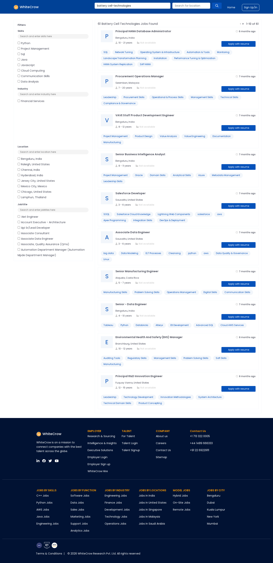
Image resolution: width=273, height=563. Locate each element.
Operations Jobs (115, 524)
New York (213, 517)
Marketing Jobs (80, 517)
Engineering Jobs (47, 524)
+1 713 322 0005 (200, 436)
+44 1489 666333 (201, 443)
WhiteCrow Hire (98, 471)
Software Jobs (80, 495)
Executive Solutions (100, 450)
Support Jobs (79, 524)
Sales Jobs (77, 510)
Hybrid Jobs (180, 495)
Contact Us (163, 450)
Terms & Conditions (49, 553)
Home (231, 7)
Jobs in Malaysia (149, 517)
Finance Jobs (113, 503)
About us (162, 436)
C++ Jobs (42, 495)
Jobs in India (147, 495)
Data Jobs (77, 503)
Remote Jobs (181, 510)
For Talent (128, 436)
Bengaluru (213, 495)
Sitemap (161, 457)
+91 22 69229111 (199, 450)
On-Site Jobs (181, 503)
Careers (161, 443)
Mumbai (212, 524)
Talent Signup (131, 450)
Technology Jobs (116, 517)
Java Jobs (42, 517)
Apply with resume (238, 43)
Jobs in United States (152, 503)
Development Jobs (117, 510)
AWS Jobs (42, 510)
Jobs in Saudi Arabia (152, 524)
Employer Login (97, 457)
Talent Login (130, 443)
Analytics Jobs (80, 531)
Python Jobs (44, 503)
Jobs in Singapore (150, 510)
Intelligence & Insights (102, 443)
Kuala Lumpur (216, 510)
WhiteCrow (48, 433)
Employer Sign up (99, 464)
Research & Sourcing (101, 436)
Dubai (211, 503)
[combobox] (132, 6)
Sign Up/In (250, 7)
